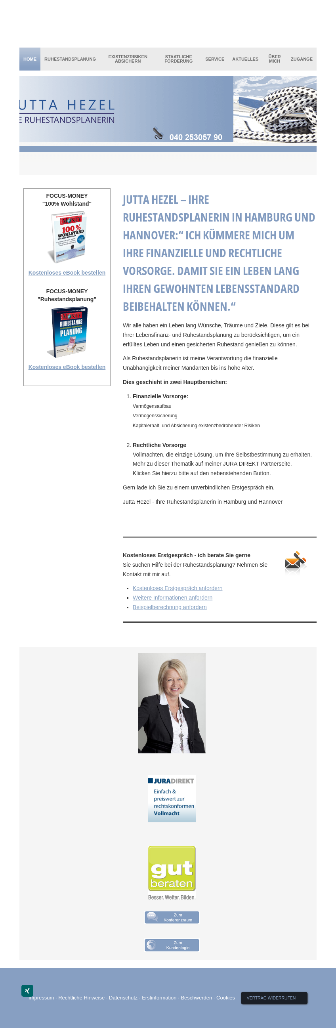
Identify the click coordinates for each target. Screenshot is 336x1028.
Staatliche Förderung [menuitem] (178, 58)
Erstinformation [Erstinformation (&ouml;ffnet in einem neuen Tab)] (159, 998)
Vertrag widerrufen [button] (271, 998)
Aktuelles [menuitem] (245, 59)
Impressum (41, 998)
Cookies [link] (225, 998)
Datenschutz (123, 998)
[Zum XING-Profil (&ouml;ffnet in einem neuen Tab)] (27, 991)
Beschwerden (196, 998)
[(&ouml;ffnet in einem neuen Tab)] (172, 798)
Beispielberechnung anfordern (170, 607)
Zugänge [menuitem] (302, 59)
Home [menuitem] (29, 59)
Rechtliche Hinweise (81, 998)
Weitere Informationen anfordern (172, 597)
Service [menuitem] (214, 59)
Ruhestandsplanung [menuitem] (70, 59)
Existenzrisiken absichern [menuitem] (127, 58)
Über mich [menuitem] (275, 58)
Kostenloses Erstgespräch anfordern (177, 588)
